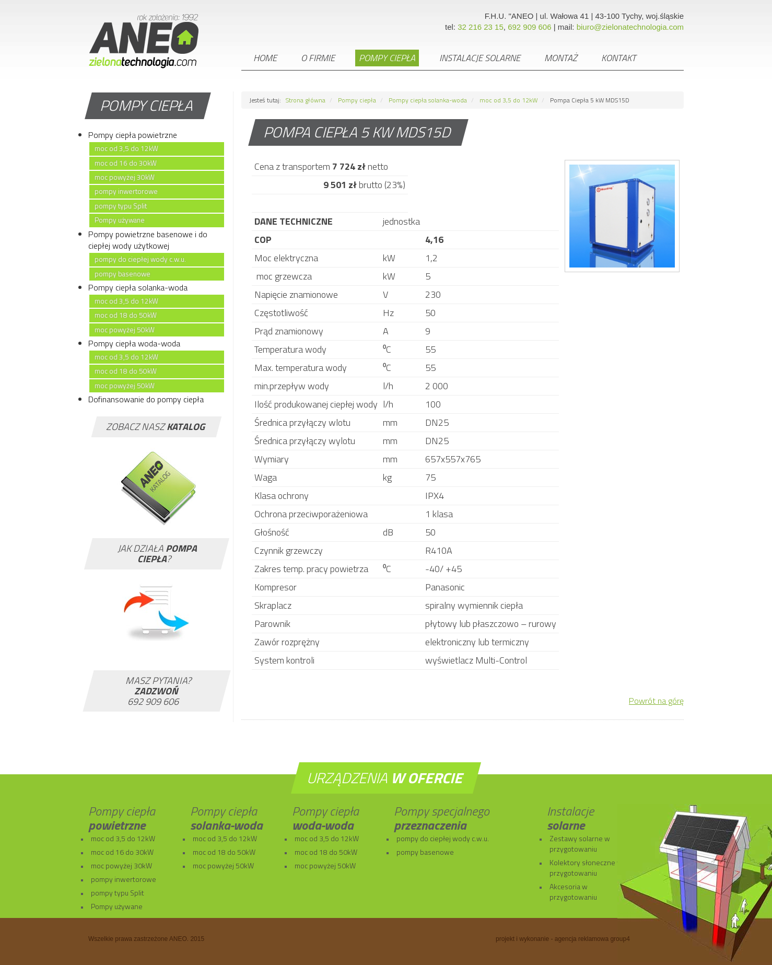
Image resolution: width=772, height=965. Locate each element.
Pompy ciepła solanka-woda (138, 287)
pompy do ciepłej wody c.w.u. (140, 259)
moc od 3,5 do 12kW (126, 148)
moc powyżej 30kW (125, 177)
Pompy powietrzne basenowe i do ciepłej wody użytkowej (147, 240)
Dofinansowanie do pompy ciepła (146, 399)
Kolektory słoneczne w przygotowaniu (586, 867)
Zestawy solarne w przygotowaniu (579, 843)
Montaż (560, 58)
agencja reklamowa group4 (592, 939)
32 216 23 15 (481, 26)
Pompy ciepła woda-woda (134, 343)
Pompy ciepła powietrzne (132, 135)
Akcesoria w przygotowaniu (573, 891)
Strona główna (305, 100)
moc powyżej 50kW (125, 329)
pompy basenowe (122, 274)
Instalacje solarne (479, 58)
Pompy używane (120, 220)
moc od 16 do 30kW (126, 163)
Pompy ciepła (387, 58)
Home (265, 58)
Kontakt (618, 58)
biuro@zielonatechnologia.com (630, 26)
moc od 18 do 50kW (126, 315)
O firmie (318, 58)
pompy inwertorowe (126, 191)
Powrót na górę (656, 700)
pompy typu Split (121, 206)
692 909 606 (529, 26)
